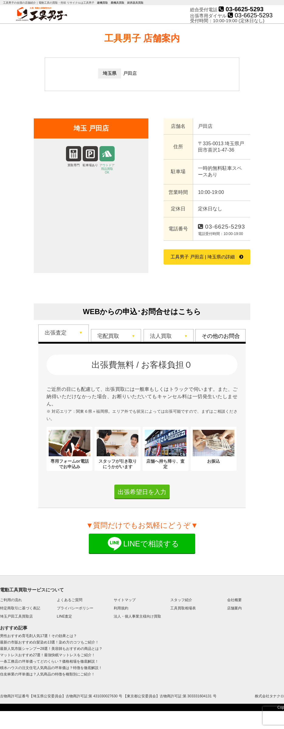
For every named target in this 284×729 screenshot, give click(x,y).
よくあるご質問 (69, 600)
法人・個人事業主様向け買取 (137, 616)
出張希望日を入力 (142, 492)
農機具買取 (117, 3)
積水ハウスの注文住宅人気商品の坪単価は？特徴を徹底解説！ (51, 668)
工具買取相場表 (183, 608)
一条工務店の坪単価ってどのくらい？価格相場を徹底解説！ (49, 661)
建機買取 (102, 3)
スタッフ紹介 (181, 600)
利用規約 (121, 608)
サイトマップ (125, 600)
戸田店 (130, 73)
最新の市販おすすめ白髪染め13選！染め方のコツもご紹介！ (49, 642)
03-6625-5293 (241, 9)
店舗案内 (234, 608)
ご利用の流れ (11, 600)
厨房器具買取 (135, 3)
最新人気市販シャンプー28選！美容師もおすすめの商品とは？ (51, 649)
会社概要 (234, 600)
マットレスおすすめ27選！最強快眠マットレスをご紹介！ (47, 655)
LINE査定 (64, 616)
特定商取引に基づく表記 (20, 608)
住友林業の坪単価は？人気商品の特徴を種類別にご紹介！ (47, 674)
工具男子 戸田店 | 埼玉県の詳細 (203, 256)
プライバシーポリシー (75, 608)
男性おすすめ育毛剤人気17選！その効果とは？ (38, 636)
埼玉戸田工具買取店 (16, 616)
